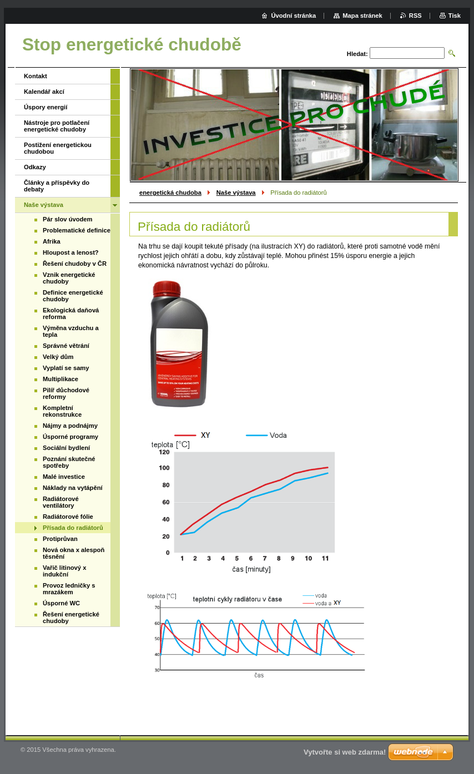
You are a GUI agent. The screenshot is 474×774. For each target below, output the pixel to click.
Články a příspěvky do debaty (56, 186)
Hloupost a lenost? (71, 252)
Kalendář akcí (44, 91)
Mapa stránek (362, 15)
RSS (415, 15)
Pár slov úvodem (68, 219)
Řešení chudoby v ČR (75, 263)
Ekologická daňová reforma (71, 313)
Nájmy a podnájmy (70, 425)
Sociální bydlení (66, 447)
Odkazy (35, 167)
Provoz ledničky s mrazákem (69, 588)
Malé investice (64, 476)
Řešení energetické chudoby (71, 617)
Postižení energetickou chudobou (58, 148)
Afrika (51, 241)
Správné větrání (66, 345)
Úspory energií (45, 107)
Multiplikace (60, 379)
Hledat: (357, 53)
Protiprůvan (60, 538)
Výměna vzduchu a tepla (71, 331)
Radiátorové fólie (68, 516)
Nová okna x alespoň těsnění (73, 553)
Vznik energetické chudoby (69, 278)
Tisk (454, 15)
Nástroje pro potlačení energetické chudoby (56, 126)
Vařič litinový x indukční (64, 571)
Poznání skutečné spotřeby (69, 462)
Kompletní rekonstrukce (62, 411)
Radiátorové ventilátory (61, 502)
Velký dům (58, 356)
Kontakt (35, 76)
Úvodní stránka (293, 15)
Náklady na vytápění (73, 487)
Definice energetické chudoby (73, 295)
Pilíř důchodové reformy (66, 393)
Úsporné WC (61, 603)
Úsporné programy (70, 436)
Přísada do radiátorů (73, 527)
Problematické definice (76, 230)
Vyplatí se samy (66, 368)
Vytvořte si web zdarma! (345, 752)
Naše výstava (236, 192)
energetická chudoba (170, 192)
